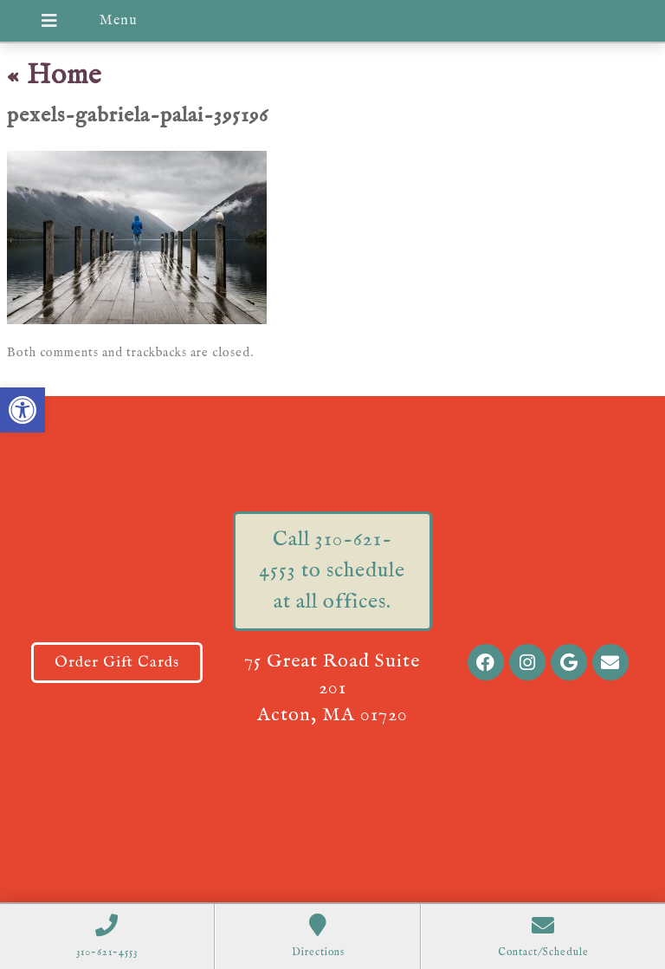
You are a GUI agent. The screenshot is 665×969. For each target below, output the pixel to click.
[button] (22, 409)
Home (54, 76)
